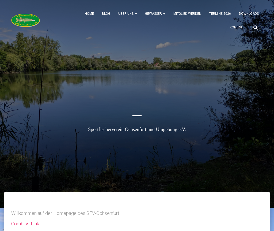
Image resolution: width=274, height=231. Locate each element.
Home (89, 14)
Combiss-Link (25, 223)
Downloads (249, 14)
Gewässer (155, 14)
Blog (106, 14)
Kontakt (237, 27)
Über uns (127, 14)
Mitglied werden (187, 14)
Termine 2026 (220, 14)
